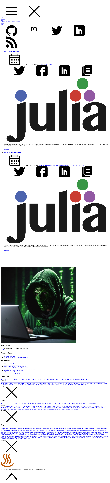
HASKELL (16, 379)
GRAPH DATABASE (49, 433)
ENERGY (88, 432)
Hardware (3, 19)
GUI (55, 428)
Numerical (79, 165)
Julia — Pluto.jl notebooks (11, 51)
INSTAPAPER (100, 433)
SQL (62, 437)
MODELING (90, 434)
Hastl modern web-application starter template (15, 371)
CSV (5, 432)
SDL (30, 437)
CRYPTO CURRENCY (36, 382)
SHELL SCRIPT (42, 437)
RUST (47, 384)
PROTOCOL (28, 384)
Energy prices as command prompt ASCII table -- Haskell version (19, 369)
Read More (6, 149)
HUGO (51, 407)
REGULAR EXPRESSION (102, 436)
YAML (28, 438)
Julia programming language (12, 152)
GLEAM (39, 383)
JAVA (59, 383)
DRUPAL (48, 432)
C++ (18, 382)
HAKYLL (62, 433)
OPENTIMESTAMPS (6, 384)
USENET (3, 438)
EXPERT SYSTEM (96, 432)
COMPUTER (5, 428)
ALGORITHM (89, 379)
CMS (60, 379)
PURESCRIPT (36, 384)
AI (49, 165)
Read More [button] (3, 349)
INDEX (94, 433)
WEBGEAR (12, 438)
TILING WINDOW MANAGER (78, 384)
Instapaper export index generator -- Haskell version (16, 367)
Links (2, 20)
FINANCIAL (65, 379)
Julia (49, 64)
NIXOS (79, 379)
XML (18, 438)
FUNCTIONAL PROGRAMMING (26, 428)
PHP (83, 379)
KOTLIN (43, 434)
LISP (85, 383)
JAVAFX (63, 383)
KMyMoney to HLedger (9, 356)
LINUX (3, 379)
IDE (86, 433)
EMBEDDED (81, 432)
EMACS (7, 383)
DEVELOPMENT (84, 382)
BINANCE (40, 430)
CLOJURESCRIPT (47, 428)
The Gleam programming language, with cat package (16, 373)
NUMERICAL (5, 436)
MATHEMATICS (82, 434)
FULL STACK (73, 379)
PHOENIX (33, 436)
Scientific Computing (71, 165)
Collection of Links (5, 21)
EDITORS (102, 382)
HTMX (55, 383)
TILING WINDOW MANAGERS (70, 409)
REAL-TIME (91, 436)
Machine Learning (54, 165)
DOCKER (35, 379)
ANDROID (14, 382)
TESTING (88, 437)
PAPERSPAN (23, 436)
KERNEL (73, 407)
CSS (54, 382)
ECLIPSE (54, 432)
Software (46, 64)
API (18, 430)
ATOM (35, 430)
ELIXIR (40, 379)
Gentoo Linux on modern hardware (12, 365)
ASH (31, 430)
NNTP (94, 407)
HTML (51, 383)
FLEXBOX (4, 433)
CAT (49, 430)
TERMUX (82, 437)
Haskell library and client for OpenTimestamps (15, 366)
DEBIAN (76, 382)
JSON (26, 434)
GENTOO (34, 383)
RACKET (42, 384)
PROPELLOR (12, 409)
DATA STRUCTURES (59, 406)
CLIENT (92, 428)
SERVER (52, 384)
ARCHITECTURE (24, 430)
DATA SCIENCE (11, 432)
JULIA (76, 383)
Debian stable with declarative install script (14, 370)
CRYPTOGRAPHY (47, 382)
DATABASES (76, 406)
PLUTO (6, 409)
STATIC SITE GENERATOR (50, 379)
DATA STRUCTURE (61, 382)
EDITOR (23, 379)
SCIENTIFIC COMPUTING (21, 437)
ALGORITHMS (91, 403)
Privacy (2, 23)
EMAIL (75, 432)
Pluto (52, 64)
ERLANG (29, 379)
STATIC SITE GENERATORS (79, 403)
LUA (88, 383)
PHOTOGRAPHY (17, 384)
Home (2, 17)
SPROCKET (57, 437)
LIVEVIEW (58, 434)
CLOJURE (9, 379)
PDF (28, 436)
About (2, 24)
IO (9, 434)
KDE (33, 434)
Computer (41, 64)
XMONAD (23, 438)
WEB (7, 438)
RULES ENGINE (5, 437)
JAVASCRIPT (70, 383)
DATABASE (70, 382)
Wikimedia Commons (15, 21)
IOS (61, 407)
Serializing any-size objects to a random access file (16, 357)
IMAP (90, 433)
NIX (95, 434)
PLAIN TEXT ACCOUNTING (47, 436)
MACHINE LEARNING (96, 383)
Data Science (62, 165)
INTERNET (56, 407)
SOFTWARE (13, 428)
